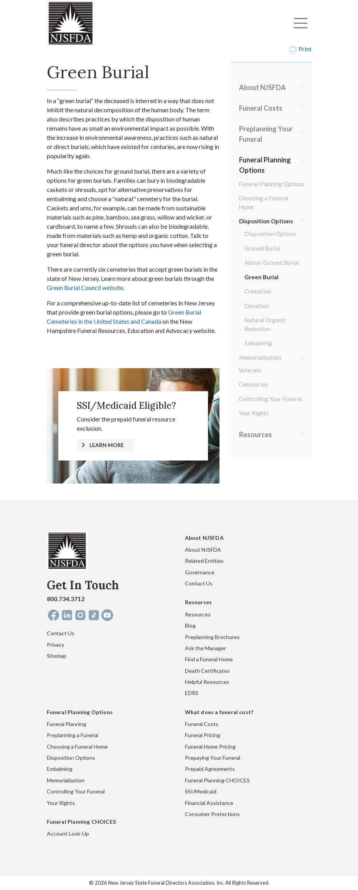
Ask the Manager (205, 648)
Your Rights (254, 413)
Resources (255, 434)
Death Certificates (207, 670)
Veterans (250, 370)
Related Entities (204, 560)
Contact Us (60, 633)
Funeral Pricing (202, 735)
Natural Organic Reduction (265, 324)
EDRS (191, 693)
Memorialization (260, 357)
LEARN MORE (106, 445)
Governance (199, 572)
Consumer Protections (212, 814)
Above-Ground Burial (271, 262)
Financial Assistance (209, 803)
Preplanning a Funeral (72, 735)
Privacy (55, 644)
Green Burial (261, 277)
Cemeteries (253, 384)
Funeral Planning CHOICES (217, 780)
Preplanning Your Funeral (266, 134)
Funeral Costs (260, 108)
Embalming (258, 342)
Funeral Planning (66, 724)
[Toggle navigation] (301, 23)
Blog (190, 625)
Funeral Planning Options (265, 165)
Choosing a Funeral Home (263, 202)
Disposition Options (266, 221)
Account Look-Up (68, 833)
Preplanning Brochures (212, 637)
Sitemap (56, 655)
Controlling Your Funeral (270, 398)
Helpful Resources (207, 682)
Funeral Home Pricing (210, 746)
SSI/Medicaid (200, 791)
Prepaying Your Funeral (212, 757)
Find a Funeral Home (209, 659)
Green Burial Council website (85, 287)
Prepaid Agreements (210, 768)
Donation (256, 305)
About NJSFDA (262, 87)
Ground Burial (262, 248)
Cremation (257, 291)
